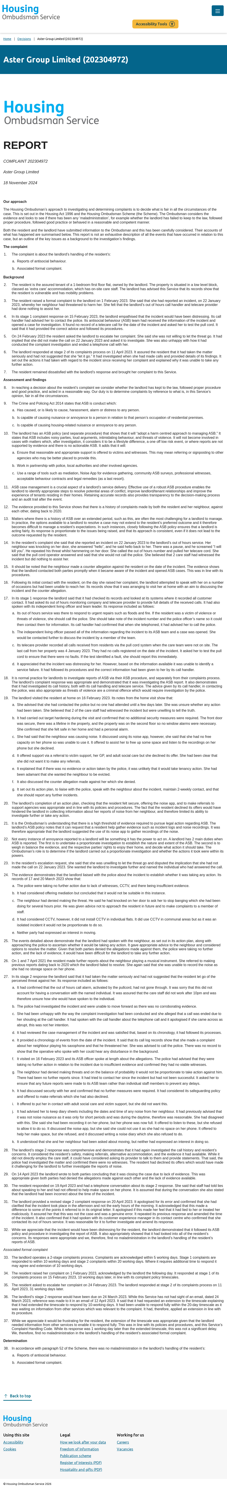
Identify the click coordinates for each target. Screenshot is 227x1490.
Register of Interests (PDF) (81, 1463)
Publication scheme (75, 1456)
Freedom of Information (79, 1449)
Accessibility (13, 1442)
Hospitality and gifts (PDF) (81, 1470)
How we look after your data (83, 1442)
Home (7, 39)
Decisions (24, 39)
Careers (123, 1442)
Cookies (9, 1449)
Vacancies (125, 1449)
